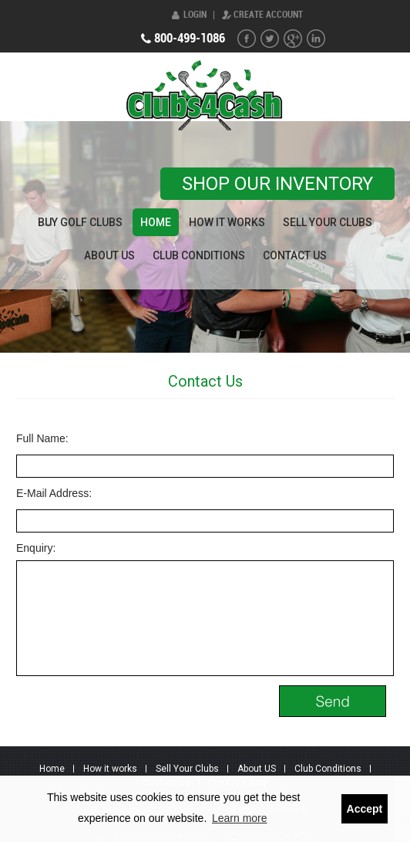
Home (155, 222)
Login (195, 14)
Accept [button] (365, 809)
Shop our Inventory (277, 183)
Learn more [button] (239, 818)
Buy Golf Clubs (80, 222)
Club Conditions (199, 255)
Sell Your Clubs (327, 222)
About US (109, 255)
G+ (293, 38)
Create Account (268, 14)
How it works (227, 222)
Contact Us (295, 255)
